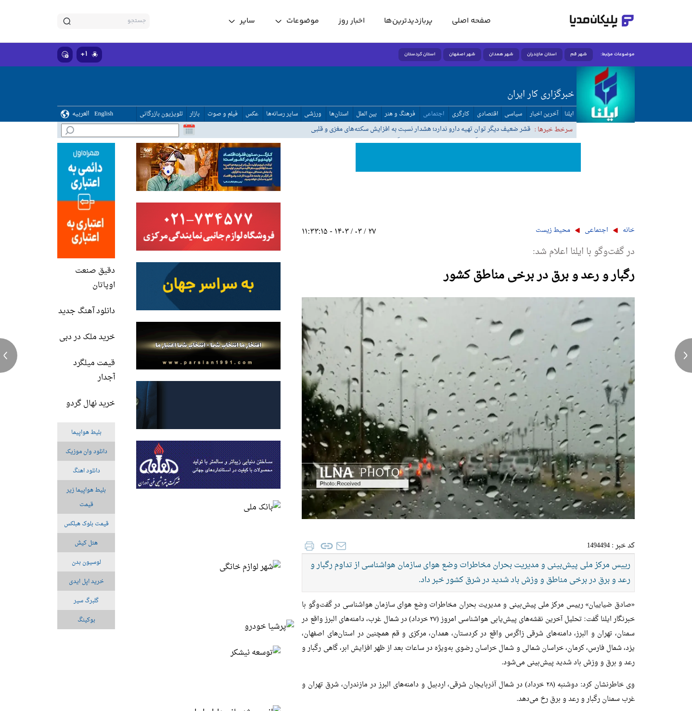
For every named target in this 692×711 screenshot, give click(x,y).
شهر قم (578, 54)
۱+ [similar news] (89, 54)
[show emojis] (65, 55)
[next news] (683, 355)
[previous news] (8, 355)
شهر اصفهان (462, 54)
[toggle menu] (296, 21)
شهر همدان (501, 54)
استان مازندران (542, 54)
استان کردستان (420, 54)
